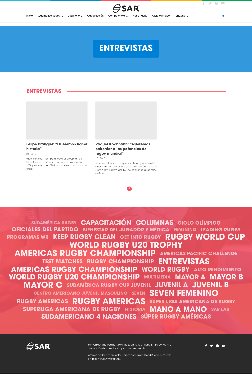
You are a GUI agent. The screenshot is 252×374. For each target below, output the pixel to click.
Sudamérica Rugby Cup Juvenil (109, 285)
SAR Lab (220, 310)
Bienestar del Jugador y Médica (126, 230)
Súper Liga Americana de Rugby (192, 302)
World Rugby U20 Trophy (126, 246)
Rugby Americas (42, 302)
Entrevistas (184, 262)
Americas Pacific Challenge (199, 253)
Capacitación (95, 16)
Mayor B (226, 277)
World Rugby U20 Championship (74, 277)
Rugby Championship (120, 262)
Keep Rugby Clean (84, 237)
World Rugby (139, 16)
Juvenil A (171, 285)
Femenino (185, 230)
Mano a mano (178, 310)
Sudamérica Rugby (49, 16)
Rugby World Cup (205, 237)
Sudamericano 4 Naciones (88, 317)
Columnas (154, 223)
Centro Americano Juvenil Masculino (80, 294)
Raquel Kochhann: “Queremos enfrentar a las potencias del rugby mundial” (122, 149)
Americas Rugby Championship (85, 254)
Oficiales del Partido (44, 230)
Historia (135, 310)
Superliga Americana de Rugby (72, 310)
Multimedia (157, 277)
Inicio (29, 16)
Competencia (116, 16)
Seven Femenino (184, 294)
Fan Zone (180, 16)
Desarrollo (74, 16)
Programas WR (28, 237)
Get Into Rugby (140, 237)
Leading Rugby (221, 230)
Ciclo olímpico (161, 16)
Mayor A (190, 277)
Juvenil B (210, 285)
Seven (138, 294)
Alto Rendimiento (217, 270)
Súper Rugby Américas (176, 317)
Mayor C (43, 286)
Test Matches (62, 262)
